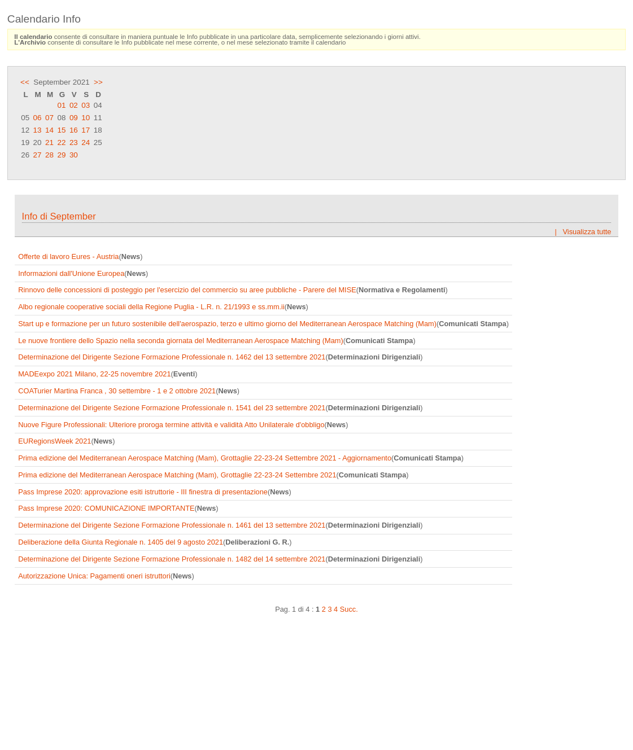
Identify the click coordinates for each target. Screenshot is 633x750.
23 (73, 142)
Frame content (316, 462)
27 (37, 155)
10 (85, 117)
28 (49, 155)
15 (61, 130)
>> (98, 82)
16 (73, 130)
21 (49, 142)
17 (85, 130)
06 (37, 117)
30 (73, 155)
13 (37, 130)
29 (61, 155)
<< (24, 82)
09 (73, 117)
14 (49, 130)
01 (61, 105)
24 (85, 142)
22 (61, 142)
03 (85, 105)
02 (73, 105)
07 (49, 117)
